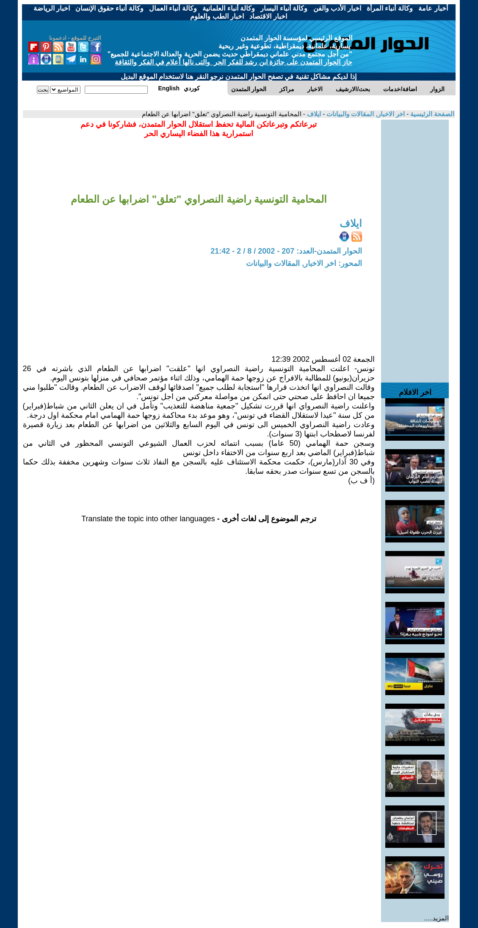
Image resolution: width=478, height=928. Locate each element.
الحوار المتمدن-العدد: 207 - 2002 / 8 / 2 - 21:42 (286, 251)
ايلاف (313, 113)
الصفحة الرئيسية (431, 113)
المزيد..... (436, 918)
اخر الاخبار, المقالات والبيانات (365, 113)
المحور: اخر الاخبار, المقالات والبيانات (304, 263)
